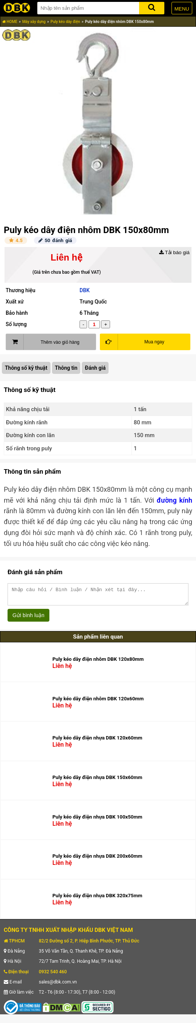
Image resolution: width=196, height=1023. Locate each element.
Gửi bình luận (28, 619)
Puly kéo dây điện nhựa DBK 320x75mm (97, 899)
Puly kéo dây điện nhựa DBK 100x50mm (97, 820)
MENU (182, 9)
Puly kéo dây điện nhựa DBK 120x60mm (97, 741)
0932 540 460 (53, 975)
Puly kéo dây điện (65, 22)
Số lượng (16, 324)
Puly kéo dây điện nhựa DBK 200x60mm (97, 859)
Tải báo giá (174, 252)
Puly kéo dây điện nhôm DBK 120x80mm (98, 662)
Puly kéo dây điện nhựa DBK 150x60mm (97, 781)
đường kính (174, 500)
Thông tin (66, 368)
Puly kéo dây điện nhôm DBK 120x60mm (98, 702)
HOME (9, 22)
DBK (85, 290)
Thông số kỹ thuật (26, 368)
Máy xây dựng (34, 22)
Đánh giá (95, 368)
